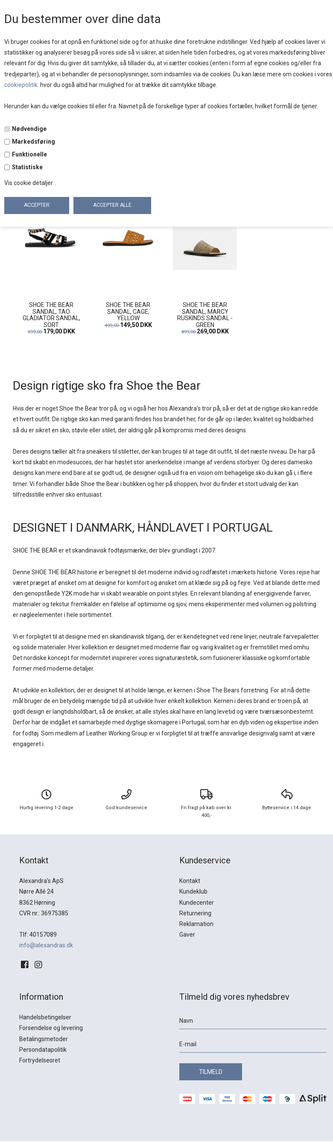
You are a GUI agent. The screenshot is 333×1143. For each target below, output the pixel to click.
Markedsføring (33, 141)
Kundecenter (196, 902)
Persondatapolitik (43, 1049)
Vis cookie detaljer (28, 182)
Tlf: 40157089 (38, 934)
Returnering (195, 913)
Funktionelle (29, 154)
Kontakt (189, 880)
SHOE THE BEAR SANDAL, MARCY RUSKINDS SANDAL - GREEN (205, 314)
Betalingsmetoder (43, 1039)
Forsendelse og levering (51, 1027)
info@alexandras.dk (46, 945)
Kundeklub (193, 891)
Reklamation (196, 923)
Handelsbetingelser (45, 1017)
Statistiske (27, 167)
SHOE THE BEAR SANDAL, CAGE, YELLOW (128, 311)
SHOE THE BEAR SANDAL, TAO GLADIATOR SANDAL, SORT (51, 314)
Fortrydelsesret (39, 1060)
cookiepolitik (21, 84)
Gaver (187, 934)
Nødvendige (29, 128)
